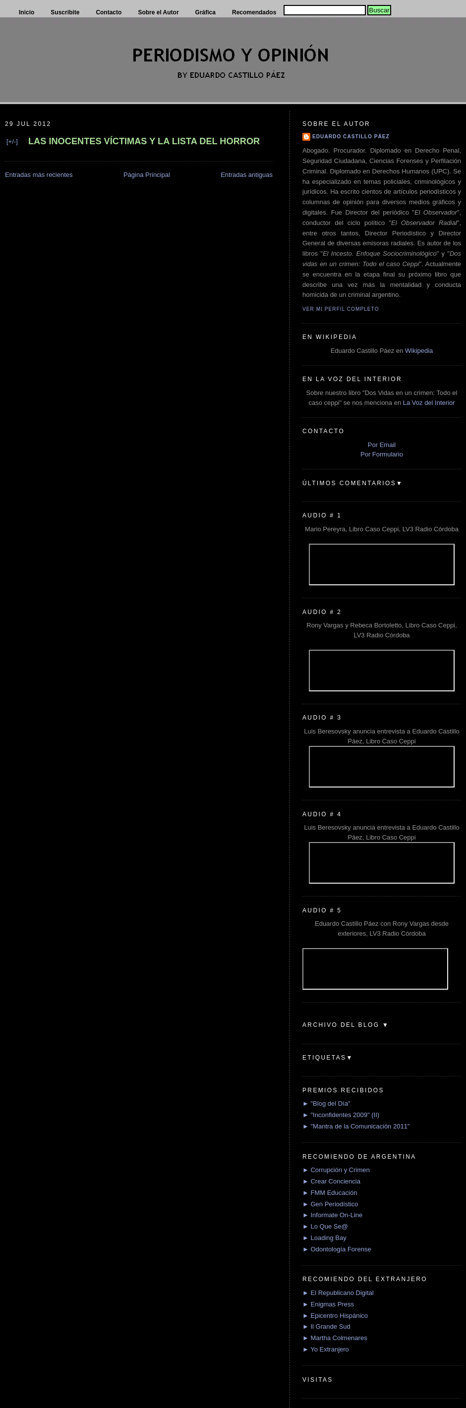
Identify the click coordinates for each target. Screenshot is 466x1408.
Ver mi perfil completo (340, 309)
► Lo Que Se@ (325, 1226)
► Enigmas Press (328, 1304)
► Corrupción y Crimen (336, 1170)
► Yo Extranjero (325, 1349)
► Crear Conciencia (331, 1181)
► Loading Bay (324, 1237)
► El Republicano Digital (338, 1292)
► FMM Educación (329, 1192)
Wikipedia (419, 350)
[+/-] (12, 141)
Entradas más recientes (39, 174)
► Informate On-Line (332, 1215)
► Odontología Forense (336, 1249)
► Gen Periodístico (330, 1204)
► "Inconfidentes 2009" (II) (340, 1115)
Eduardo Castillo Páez (351, 136)
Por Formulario (381, 454)
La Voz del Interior (429, 402)
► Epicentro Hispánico (335, 1315)
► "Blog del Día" (326, 1103)
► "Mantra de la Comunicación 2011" (356, 1126)
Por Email (382, 445)
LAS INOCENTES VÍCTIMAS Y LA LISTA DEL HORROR (144, 141)
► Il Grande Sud (326, 1326)
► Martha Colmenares (334, 1338)
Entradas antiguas (247, 174)
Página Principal (146, 174)
